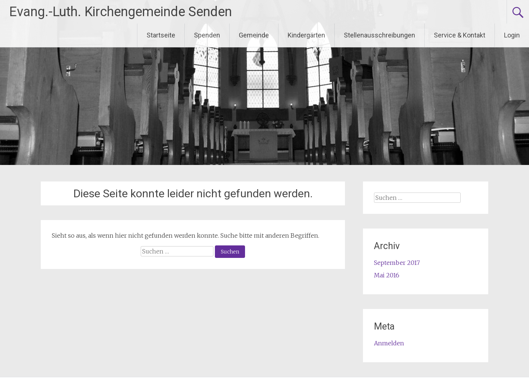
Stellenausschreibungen (379, 35)
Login (512, 35)
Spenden (207, 35)
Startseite (161, 35)
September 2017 (397, 262)
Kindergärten (306, 35)
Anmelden (389, 343)
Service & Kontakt (459, 35)
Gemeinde (254, 35)
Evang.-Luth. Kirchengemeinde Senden (120, 11)
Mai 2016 (386, 275)
